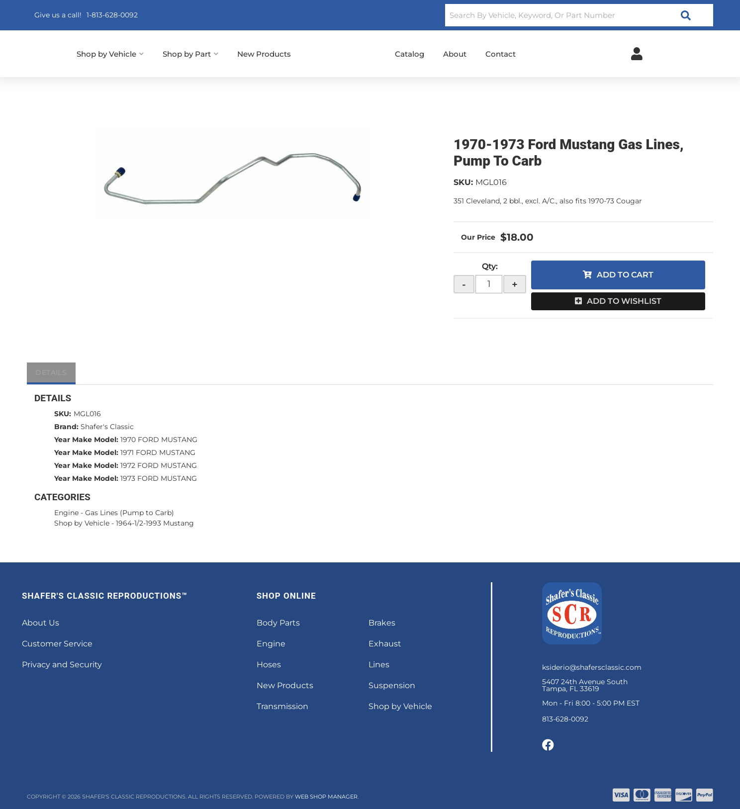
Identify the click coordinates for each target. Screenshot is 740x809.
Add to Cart (625, 274)
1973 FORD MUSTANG (158, 478)
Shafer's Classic (107, 426)
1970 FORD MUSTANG (158, 439)
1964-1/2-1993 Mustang (155, 523)
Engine (66, 512)
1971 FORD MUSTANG (157, 452)
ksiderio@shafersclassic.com (592, 667)
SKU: (463, 182)
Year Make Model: (86, 439)
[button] (579, 15)
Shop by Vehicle (81, 523)
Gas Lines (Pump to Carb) (129, 512)
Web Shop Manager (326, 796)
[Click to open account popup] (637, 54)
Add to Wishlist (624, 301)
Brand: (66, 426)
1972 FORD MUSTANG (158, 465)
